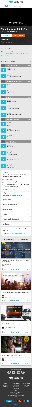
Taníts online (16, 385)
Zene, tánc (12, 189)
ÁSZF (16, 394)
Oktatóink (5, 386)
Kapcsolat (5, 385)
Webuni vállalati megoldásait (18, 233)
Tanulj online (27, 385)
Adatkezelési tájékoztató (16, 392)
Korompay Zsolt (8, 46)
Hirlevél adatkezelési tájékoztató (16, 395)
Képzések (26, 386)
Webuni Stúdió (16, 388)
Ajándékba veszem (7, 42)
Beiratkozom (18, 35)
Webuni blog (16, 386)
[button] (5, 56)
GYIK (16, 396)
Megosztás (5, 39)
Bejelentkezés (18, 6)
